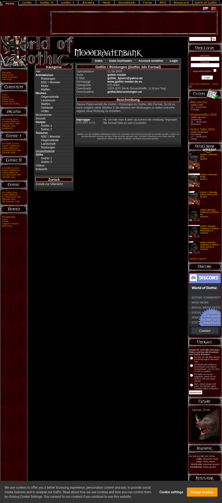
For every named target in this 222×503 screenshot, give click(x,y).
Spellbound (7, 128)
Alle (38, 71)
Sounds (41, 118)
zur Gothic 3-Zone (10, 143)
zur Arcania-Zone (10, 119)
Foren (4, 95)
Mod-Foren (7, 226)
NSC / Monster (50, 82)
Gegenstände (50, 96)
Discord (5, 97)
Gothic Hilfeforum (10, 195)
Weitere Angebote (198, 259)
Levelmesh (48, 100)
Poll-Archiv (7, 79)
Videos (40, 165)
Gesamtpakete (45, 151)
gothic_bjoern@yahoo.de (125, 78)
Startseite (6, 72)
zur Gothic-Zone (9, 192)
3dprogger (83, 119)
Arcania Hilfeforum (10, 121)
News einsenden (10, 77)
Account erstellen (151, 60)
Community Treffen (11, 104)
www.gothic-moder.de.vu (124, 81)
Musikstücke (44, 114)
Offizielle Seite (8, 126)
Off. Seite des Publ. (11, 201)
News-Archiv (8, 75)
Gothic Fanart (8, 101)
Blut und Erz (199, 102)
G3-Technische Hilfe (11, 150)
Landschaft (48, 143)
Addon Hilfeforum (10, 148)
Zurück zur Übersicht (49, 184)
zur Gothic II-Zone (10, 168)
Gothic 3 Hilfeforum (11, 146)
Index (99, 60)
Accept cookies (202, 496)
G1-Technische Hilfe (11, 197)
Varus (4, 219)
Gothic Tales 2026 (203, 129)
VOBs (45, 111)
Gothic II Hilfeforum (11, 170)
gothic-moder (116, 74)
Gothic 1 (46, 125)
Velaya (5, 221)
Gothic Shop (8, 99)
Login (174, 60)
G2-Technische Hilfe (11, 175)
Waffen (45, 89)
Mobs (44, 86)
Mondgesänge (8, 217)
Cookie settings (171, 496)
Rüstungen (48, 78)
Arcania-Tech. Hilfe (10, 124)
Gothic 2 (46, 129)
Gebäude (47, 107)
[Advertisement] (134, 23)
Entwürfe (41, 169)
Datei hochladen (120, 60)
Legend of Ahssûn (10, 224)
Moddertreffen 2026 (204, 114)
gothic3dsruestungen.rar (124, 91)
